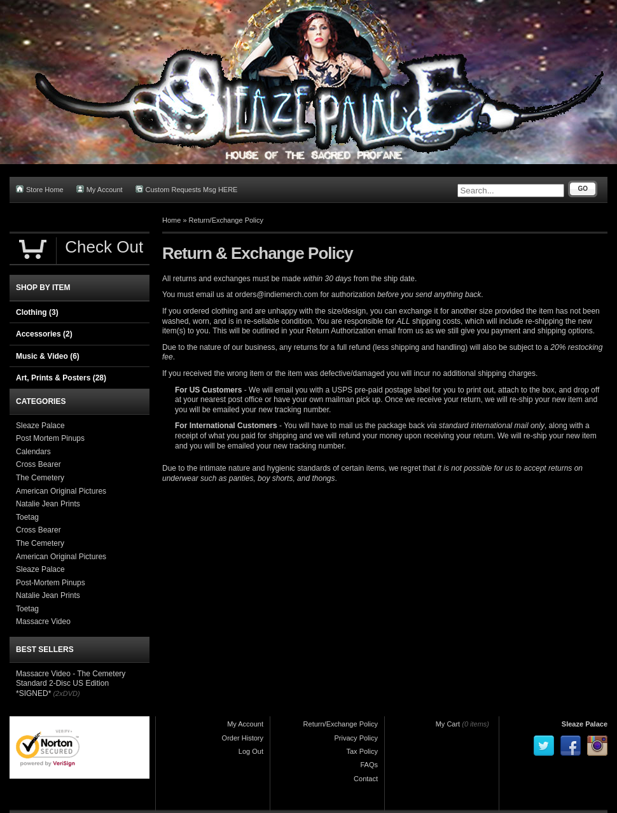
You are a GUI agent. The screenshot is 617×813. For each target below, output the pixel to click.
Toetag (27, 517)
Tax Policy (362, 751)
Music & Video (48, 356)
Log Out (251, 751)
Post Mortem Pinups (50, 438)
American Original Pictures (61, 491)
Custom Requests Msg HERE (186, 189)
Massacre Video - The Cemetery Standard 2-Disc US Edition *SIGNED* (70, 683)
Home (171, 220)
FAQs (369, 764)
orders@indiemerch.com (276, 294)
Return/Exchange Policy (226, 220)
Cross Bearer (38, 464)
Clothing (37, 312)
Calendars (33, 451)
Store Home (40, 189)
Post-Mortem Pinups (50, 582)
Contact (366, 778)
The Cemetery (40, 477)
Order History (242, 738)
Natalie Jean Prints (48, 503)
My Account (99, 189)
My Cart (448, 724)
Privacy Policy (356, 738)
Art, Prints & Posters (61, 377)
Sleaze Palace (40, 425)
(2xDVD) (66, 693)
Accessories (44, 334)
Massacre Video (43, 621)
